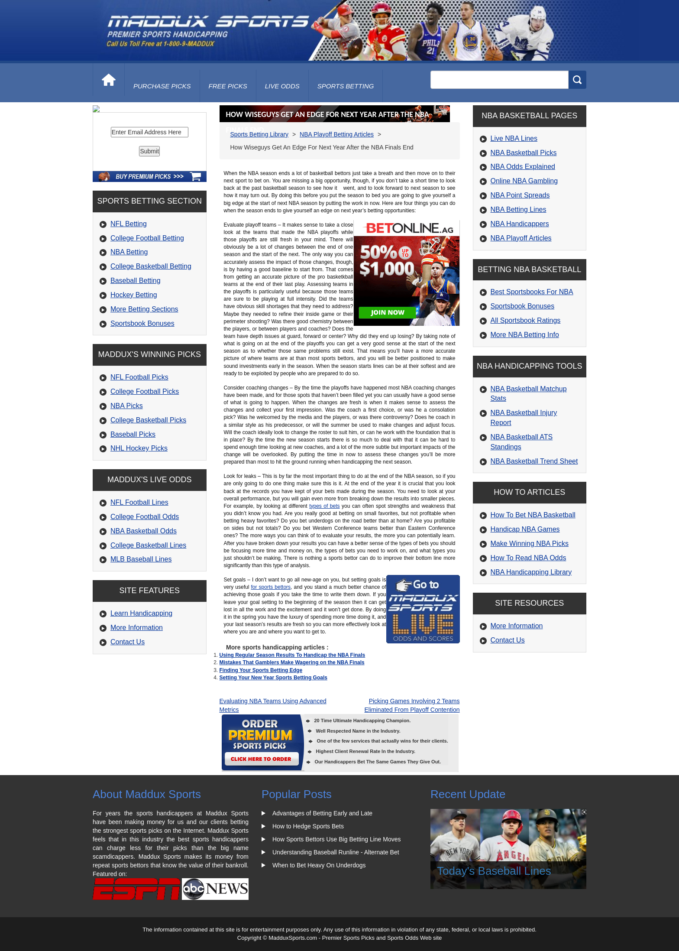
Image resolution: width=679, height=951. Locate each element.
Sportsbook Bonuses (142, 392)
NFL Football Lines (139, 571)
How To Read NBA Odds (528, 558)
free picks (228, 86)
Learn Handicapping (141, 682)
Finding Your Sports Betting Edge (261, 670)
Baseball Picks (132, 503)
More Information (136, 696)
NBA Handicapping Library (531, 572)
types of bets (324, 506)
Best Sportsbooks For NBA (532, 291)
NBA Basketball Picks (524, 152)
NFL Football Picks (139, 446)
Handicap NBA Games (525, 529)
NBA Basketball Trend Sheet (534, 461)
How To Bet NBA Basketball (533, 515)
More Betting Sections (144, 378)
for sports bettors (271, 587)
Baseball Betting (135, 349)
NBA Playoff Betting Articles (337, 134)
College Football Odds (144, 585)
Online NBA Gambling (524, 181)
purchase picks (162, 86)
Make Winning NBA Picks (530, 543)
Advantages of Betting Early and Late (322, 813)
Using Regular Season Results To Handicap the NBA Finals (292, 655)
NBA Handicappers (520, 223)
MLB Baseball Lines (140, 628)
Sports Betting (345, 86)
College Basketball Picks (148, 489)
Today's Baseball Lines (494, 870)
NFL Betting (128, 292)
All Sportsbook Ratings (526, 320)
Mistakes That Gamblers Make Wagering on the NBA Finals (292, 662)
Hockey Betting (133, 363)
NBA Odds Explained (523, 166)
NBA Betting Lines (518, 209)
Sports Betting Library (259, 134)
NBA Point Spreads (520, 195)
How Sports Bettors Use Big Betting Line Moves (336, 839)
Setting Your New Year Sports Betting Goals (273, 678)
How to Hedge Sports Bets (308, 826)
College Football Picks (144, 460)
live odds (282, 86)
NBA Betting (129, 321)
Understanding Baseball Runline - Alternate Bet (335, 852)
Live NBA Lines (514, 138)
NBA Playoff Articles (521, 238)
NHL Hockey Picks (139, 517)
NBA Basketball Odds (143, 600)
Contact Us (127, 710)
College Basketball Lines (148, 614)
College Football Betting (147, 307)
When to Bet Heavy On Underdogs (319, 865)
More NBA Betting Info (525, 334)
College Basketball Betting (150, 335)
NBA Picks (126, 474)
